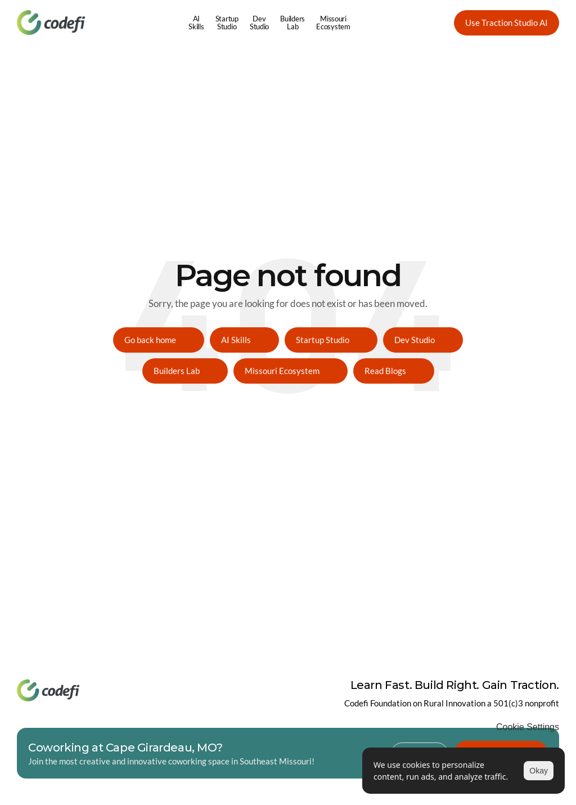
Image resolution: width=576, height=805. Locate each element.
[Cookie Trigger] (527, 727)
